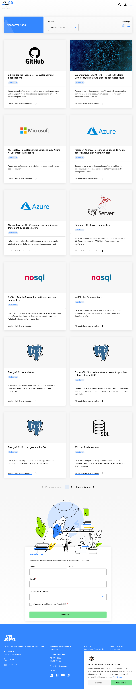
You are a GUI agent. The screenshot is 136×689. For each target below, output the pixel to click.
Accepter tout (121, 683)
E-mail (32, 579)
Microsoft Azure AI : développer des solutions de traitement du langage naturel (33, 226)
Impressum (115, 649)
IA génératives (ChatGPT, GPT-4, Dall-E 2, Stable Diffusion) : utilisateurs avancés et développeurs (99, 76)
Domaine (52, 21)
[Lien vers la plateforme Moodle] (125, 4)
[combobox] (69, 596)
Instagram (68, 675)
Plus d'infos (117, 677)
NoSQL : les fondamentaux (88, 297)
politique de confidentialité (55, 604)
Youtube (63, 675)
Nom (71, 566)
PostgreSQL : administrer (21, 372)
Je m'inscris (65, 614)
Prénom (33, 566)
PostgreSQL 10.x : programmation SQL (27, 447)
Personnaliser (99, 683)
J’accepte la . (50, 604)
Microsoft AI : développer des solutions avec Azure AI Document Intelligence (34, 151)
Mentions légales (117, 646)
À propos (87, 646)
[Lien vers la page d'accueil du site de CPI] (8, 5)
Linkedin (51, 675)
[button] (131, 4)
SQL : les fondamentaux (87, 447)
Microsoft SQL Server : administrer (92, 224)
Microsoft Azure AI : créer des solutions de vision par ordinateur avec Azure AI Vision (100, 151)
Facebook (57, 675)
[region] (110, 670)
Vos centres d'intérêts (39, 591)
